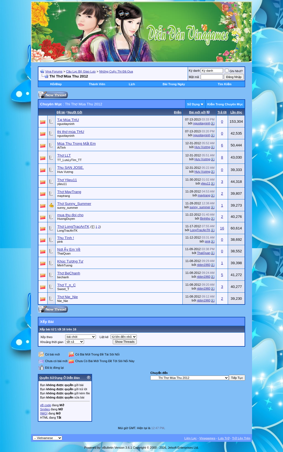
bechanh (63, 277)
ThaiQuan (63, 253)
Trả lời (222, 112)
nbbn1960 (203, 264)
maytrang (63, 195)
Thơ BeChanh (68, 273)
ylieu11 (62, 184)
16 (222, 228)
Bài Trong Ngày (174, 84)
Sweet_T (63, 289)
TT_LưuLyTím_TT (69, 160)
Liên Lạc (190, 438)
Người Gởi (74, 112)
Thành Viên (97, 84)
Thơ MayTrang (69, 192)
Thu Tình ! (65, 238)
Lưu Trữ (223, 438)
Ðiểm (178, 112)
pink (60, 241)
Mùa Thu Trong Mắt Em (76, 143)
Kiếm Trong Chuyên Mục (225, 104)
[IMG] (44, 413)
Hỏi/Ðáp (56, 84)
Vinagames (207, 438)
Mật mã (194, 77)
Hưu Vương (202, 147)
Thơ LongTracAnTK (73, 226)
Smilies (45, 409)
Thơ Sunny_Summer (74, 204)
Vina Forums (53, 71)
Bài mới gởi (197, 112)
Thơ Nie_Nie (67, 297)
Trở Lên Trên (241, 438)
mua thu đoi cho (70, 215)
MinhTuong (64, 265)
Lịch (132, 84)
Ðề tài (61, 112)
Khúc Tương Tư (70, 261)
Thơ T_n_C (66, 285)
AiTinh (61, 147)
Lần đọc (236, 112)
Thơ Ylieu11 (67, 180)
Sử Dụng (193, 104)
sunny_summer (67, 207)
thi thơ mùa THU (70, 132)
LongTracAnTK (67, 230)
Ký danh (194, 70)
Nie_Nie (62, 301)
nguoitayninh (65, 123)
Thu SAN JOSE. (70, 167)
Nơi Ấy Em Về (68, 249)
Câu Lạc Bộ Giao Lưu (81, 71)
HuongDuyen (66, 218)
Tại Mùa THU (68, 120)
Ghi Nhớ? (233, 71)
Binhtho (205, 218)
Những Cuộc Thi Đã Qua (116, 71)
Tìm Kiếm (224, 84)
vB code (45, 405)
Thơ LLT (64, 155)
